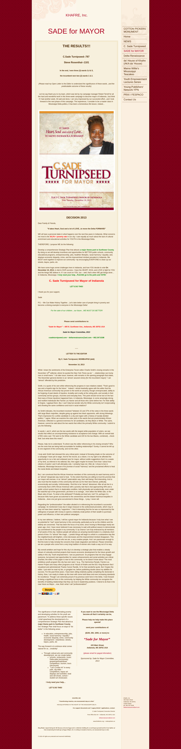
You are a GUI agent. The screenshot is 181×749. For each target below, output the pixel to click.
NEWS (127, 41)
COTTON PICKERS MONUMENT (135, 30)
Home (127, 36)
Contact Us (130, 99)
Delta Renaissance (134, 55)
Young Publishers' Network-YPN (134, 88)
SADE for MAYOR (134, 51)
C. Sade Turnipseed (135, 46)
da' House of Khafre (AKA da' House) (135, 62)
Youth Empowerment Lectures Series (135, 80)
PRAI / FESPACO (133, 94)
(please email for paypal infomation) (97, 653)
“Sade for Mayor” (97, 639)
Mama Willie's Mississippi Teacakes (131, 71)
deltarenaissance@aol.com (107, 718)
